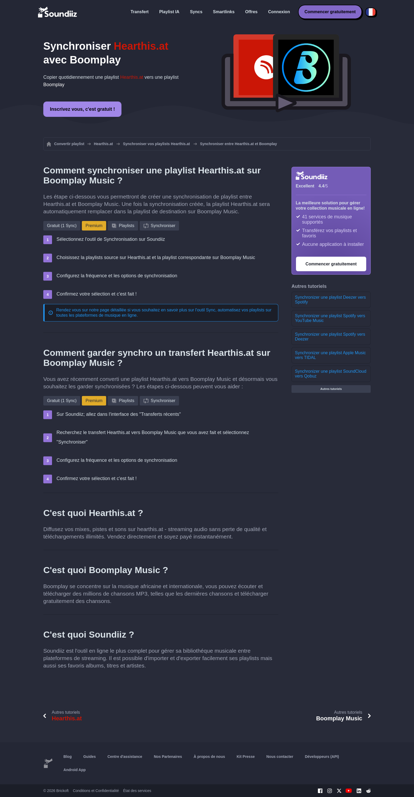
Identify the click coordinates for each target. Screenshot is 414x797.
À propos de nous (209, 756)
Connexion (279, 12)
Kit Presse (246, 756)
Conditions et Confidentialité (96, 791)
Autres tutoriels (331, 388)
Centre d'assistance (124, 756)
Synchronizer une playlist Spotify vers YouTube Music (330, 318)
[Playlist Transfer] (58, 12)
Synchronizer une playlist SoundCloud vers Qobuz (330, 373)
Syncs (196, 12)
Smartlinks (224, 12)
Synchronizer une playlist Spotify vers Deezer (330, 336)
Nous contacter (279, 756)
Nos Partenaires (168, 756)
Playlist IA (169, 12)
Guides (89, 756)
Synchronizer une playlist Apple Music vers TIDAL (330, 355)
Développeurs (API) (322, 756)
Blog (67, 756)
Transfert (139, 12)
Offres (251, 12)
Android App (74, 770)
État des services (137, 791)
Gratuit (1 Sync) (62, 225)
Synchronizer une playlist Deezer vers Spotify (330, 299)
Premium (94, 225)
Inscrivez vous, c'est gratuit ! (82, 109)
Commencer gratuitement (330, 12)
